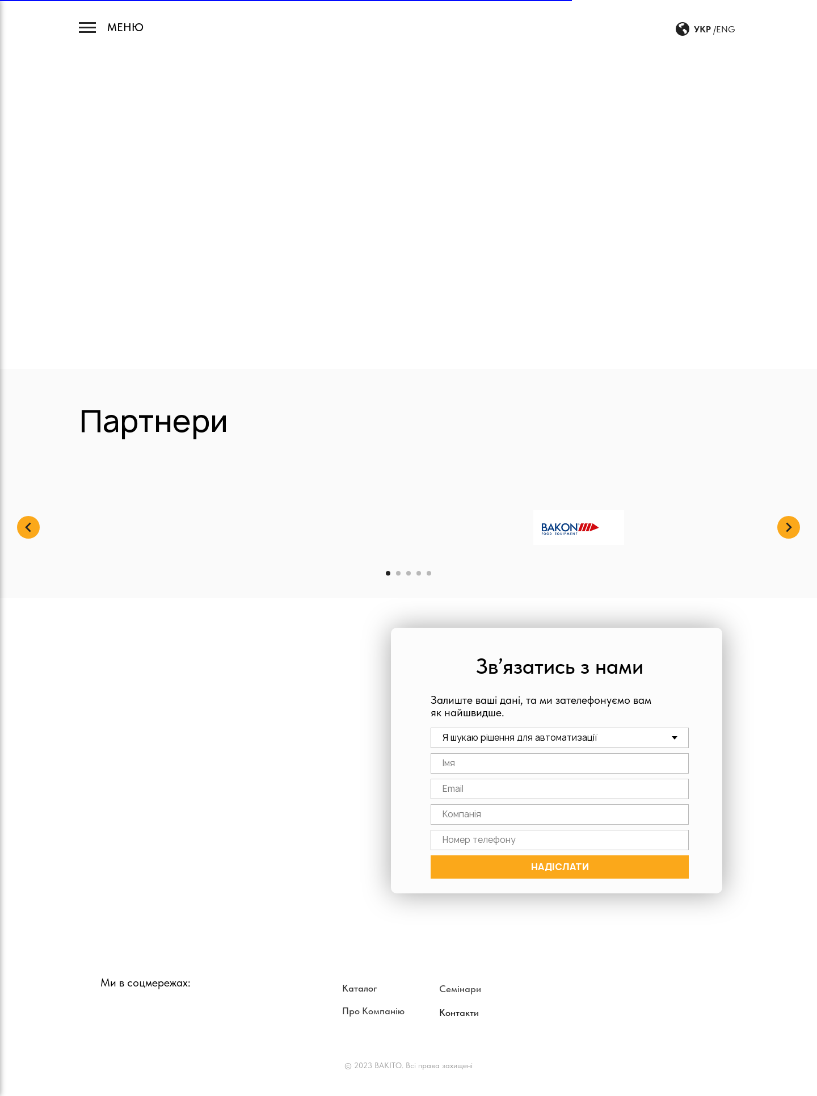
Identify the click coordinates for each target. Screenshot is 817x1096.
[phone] (560, 840)
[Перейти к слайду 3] (408, 573)
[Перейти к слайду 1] (388, 573)
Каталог (359, 988)
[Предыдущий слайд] (28, 527)
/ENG (724, 29)
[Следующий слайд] (788, 527)
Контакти (459, 1012)
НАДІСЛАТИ (560, 866)
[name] (560, 763)
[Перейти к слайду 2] (398, 573)
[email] (560, 789)
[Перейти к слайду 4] (418, 573)
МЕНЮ (125, 27)
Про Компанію (373, 1011)
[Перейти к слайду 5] (429, 573)
